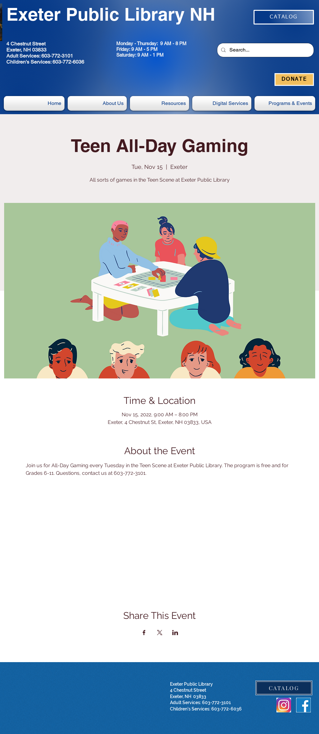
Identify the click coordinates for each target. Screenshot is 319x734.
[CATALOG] (284, 17)
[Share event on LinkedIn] (175, 632)
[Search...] (264, 50)
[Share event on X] (160, 632)
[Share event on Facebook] (144, 632)
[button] (222, 103)
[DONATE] (294, 79)
